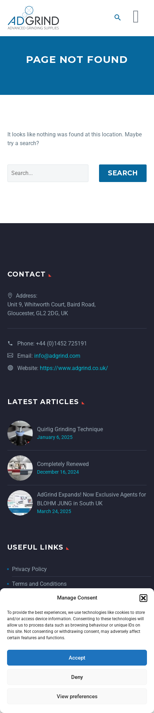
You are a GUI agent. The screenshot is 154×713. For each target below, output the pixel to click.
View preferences (77, 696)
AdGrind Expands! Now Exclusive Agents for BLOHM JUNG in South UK (91, 508)
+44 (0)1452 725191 (61, 352)
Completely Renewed (63, 472)
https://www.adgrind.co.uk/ (74, 377)
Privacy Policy (29, 578)
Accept (77, 658)
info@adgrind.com (57, 364)
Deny (77, 677)
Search (123, 182)
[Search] (47, 182)
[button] (143, 598)
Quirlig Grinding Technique (70, 438)
